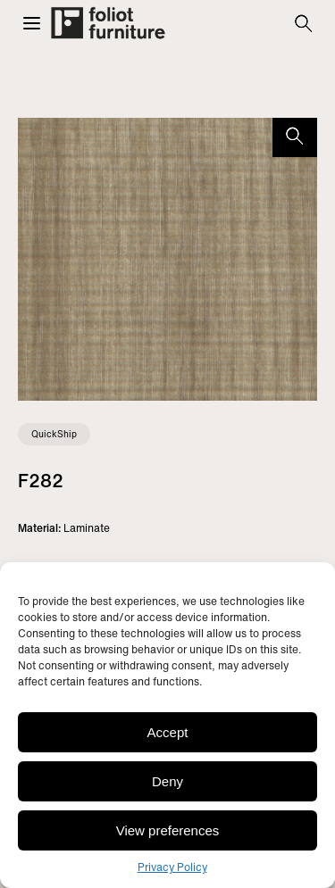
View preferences (168, 830)
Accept (167, 732)
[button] (32, 23)
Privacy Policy (172, 867)
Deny (167, 781)
